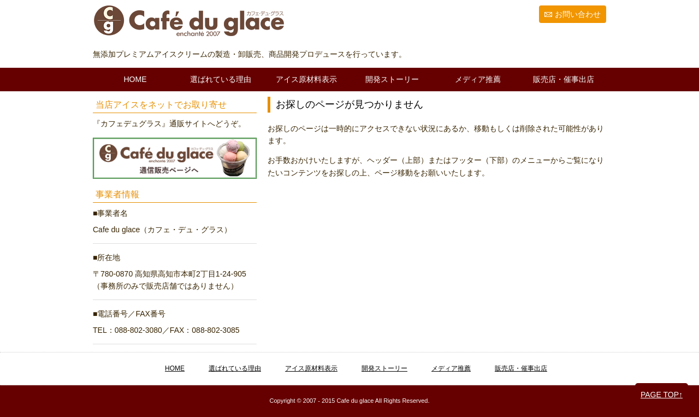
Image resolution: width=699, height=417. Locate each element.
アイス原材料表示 (306, 79)
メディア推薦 (478, 79)
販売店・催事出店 (563, 79)
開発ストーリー (392, 79)
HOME (135, 79)
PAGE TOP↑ (662, 394)
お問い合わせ (578, 14)
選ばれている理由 (220, 79)
